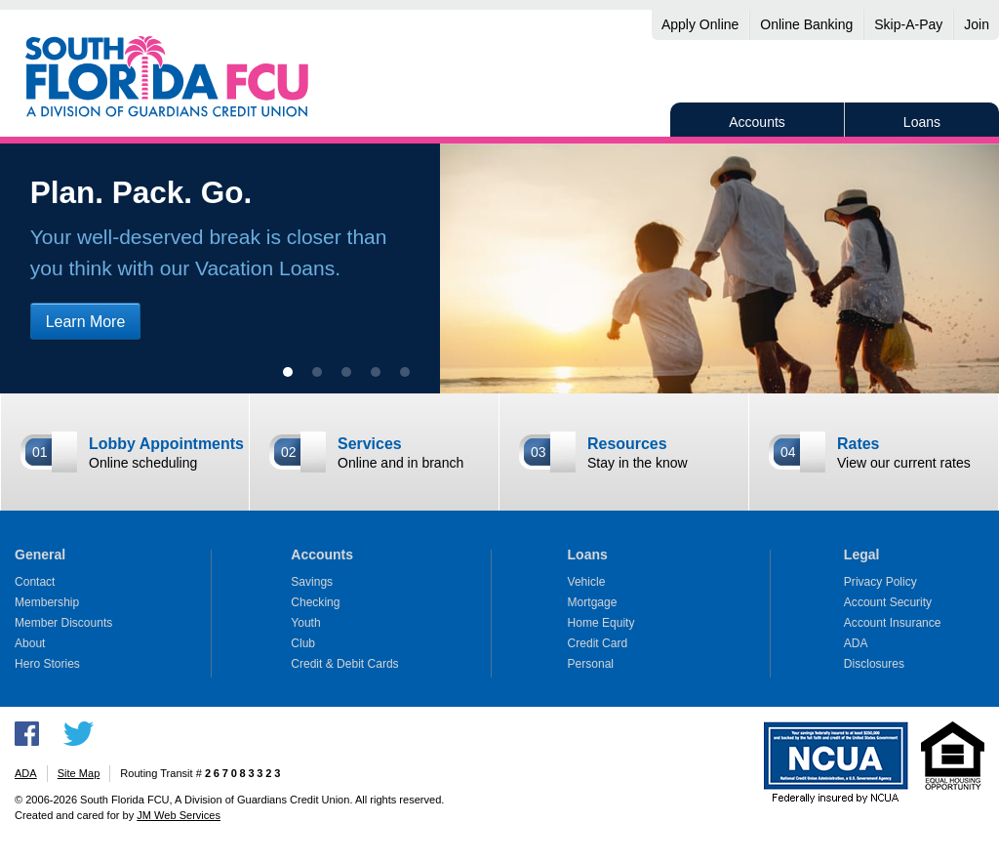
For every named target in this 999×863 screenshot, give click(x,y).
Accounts (757, 122)
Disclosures (874, 664)
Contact (35, 582)
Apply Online (700, 24)
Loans (921, 122)
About (30, 643)
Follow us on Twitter (78, 733)
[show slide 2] (317, 372)
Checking (315, 602)
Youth (305, 623)
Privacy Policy (880, 582)
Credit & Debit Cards (344, 664)
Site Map (79, 773)
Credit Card (598, 643)
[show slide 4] (375, 372)
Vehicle (587, 582)
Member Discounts (63, 623)
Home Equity (601, 623)
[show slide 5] (405, 372)
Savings (312, 582)
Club (303, 643)
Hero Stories (47, 664)
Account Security (888, 602)
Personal (591, 664)
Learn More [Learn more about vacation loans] (86, 321)
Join (976, 24)
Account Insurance (892, 623)
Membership (47, 602)
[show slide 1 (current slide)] (287, 372)
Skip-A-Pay (908, 24)
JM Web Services (178, 815)
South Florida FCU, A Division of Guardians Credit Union (166, 76)
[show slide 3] (346, 372)
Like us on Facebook (27, 733)
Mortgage (593, 602)
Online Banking (806, 24)
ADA (856, 643)
